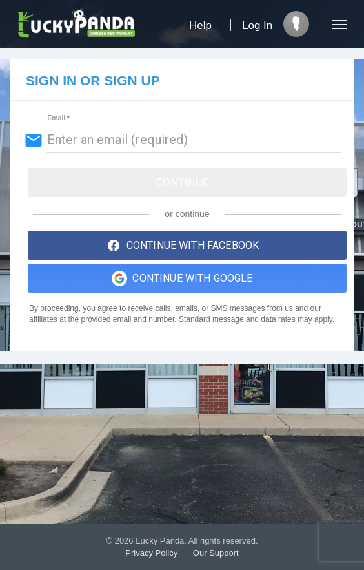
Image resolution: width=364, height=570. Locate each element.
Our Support (216, 553)
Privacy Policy (151, 553)
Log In (257, 25)
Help (200, 25)
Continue (182, 182)
